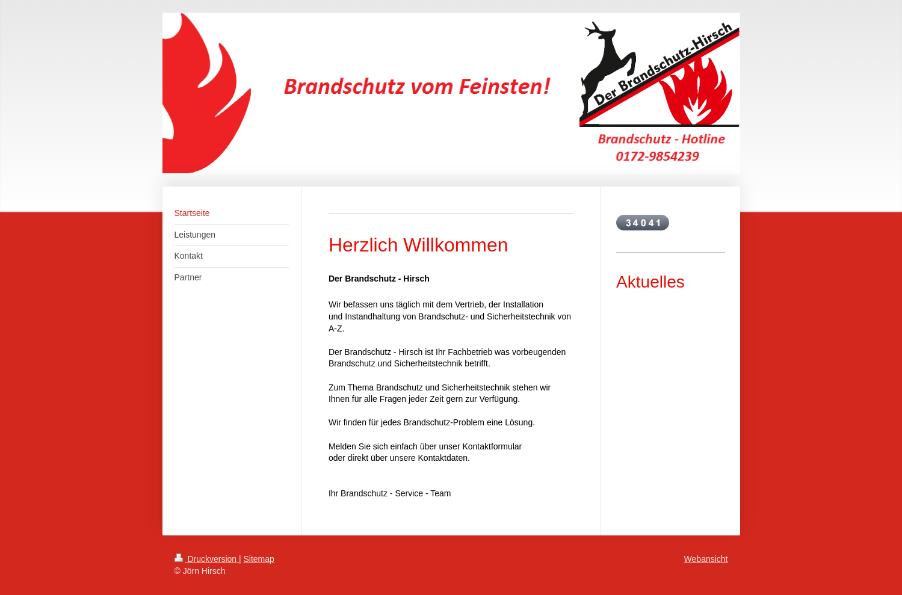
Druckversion (207, 559)
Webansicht (706, 559)
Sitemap (259, 559)
